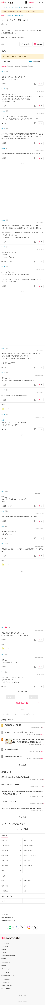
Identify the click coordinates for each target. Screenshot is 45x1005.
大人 (2, 870)
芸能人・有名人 (28, 845)
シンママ (26, 891)
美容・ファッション (30, 855)
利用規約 (3, 965)
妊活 (2, 880)
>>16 (3, 116)
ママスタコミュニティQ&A (8, 920)
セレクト (4, 901)
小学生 (26, 886)
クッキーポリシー (5, 972)
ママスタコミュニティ (7, 985)
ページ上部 (22, 995)
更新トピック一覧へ (22, 703)
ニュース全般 (28, 840)
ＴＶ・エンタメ (6, 845)
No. (3, 71)
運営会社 (3, 958)
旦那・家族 (4, 850)
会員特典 (3, 949)
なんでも (4, 840)
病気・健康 (4, 855)
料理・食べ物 (28, 850)
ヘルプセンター (5, 946)
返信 (4, 83)
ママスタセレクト (5, 982)
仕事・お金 (27, 860)
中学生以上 (4, 891)
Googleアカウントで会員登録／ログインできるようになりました (19, 11)
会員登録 (31, 2)
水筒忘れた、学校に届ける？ (15, 15)
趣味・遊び (4, 865)
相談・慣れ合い (28, 865)
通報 (2, 44)
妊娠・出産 (27, 880)
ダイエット (4, 860)
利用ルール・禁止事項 (7, 917)
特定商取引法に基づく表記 (8, 975)
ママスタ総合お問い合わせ (8, 955)
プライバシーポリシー (7, 969)
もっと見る (22, 765)
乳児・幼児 (4, 886)
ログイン (37, 2)
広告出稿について (5, 952)
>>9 (2, 420)
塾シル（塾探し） (5, 988)
